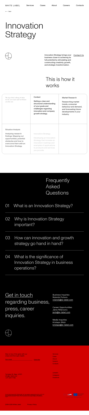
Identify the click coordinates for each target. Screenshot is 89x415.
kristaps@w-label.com (63, 326)
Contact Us (79, 61)
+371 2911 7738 (10, 379)
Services (30, 5)
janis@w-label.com (61, 313)
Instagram (56, 376)
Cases (42, 5)
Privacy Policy (32, 405)
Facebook (56, 378)
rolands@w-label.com (63, 301)
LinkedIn (55, 374)
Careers (66, 5)
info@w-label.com (11, 377)
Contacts (80, 5)
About (54, 5)
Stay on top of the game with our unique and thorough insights (16, 356)
